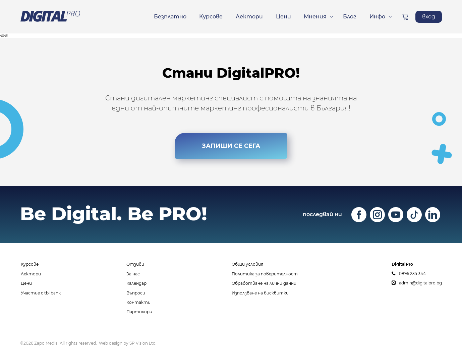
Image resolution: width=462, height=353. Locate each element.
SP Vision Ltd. (143, 343)
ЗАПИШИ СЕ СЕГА (231, 148)
